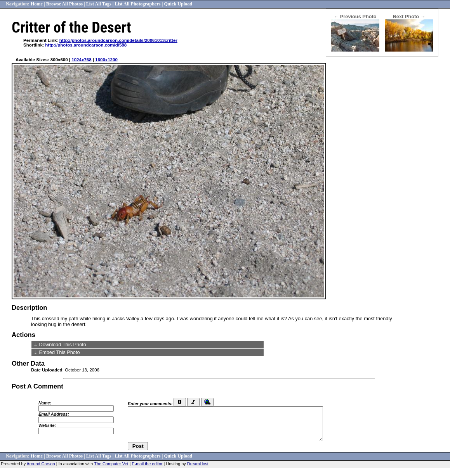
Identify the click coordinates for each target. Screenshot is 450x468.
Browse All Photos (64, 4)
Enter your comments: (150, 403)
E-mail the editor (147, 463)
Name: (44, 403)
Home (37, 4)
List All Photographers (137, 4)
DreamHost (197, 463)
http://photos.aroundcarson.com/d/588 (86, 45)
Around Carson (41, 463)
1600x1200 (106, 59)
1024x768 (81, 59)
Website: (47, 425)
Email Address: (53, 414)
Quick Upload (178, 4)
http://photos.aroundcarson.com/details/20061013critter (118, 40)
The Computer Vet (111, 463)
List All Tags (98, 4)
